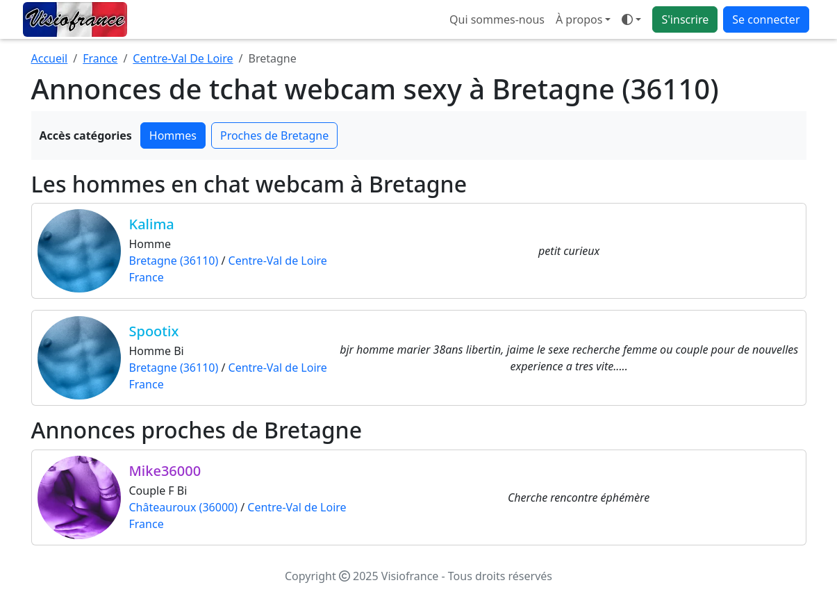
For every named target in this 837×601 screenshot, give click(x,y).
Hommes (173, 135)
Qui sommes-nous (497, 19)
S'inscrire (684, 19)
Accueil (49, 58)
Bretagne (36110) (174, 260)
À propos (579, 19)
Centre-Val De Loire (183, 58)
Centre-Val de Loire (278, 260)
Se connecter (765, 19)
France (100, 58)
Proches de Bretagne (274, 135)
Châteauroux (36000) (183, 507)
